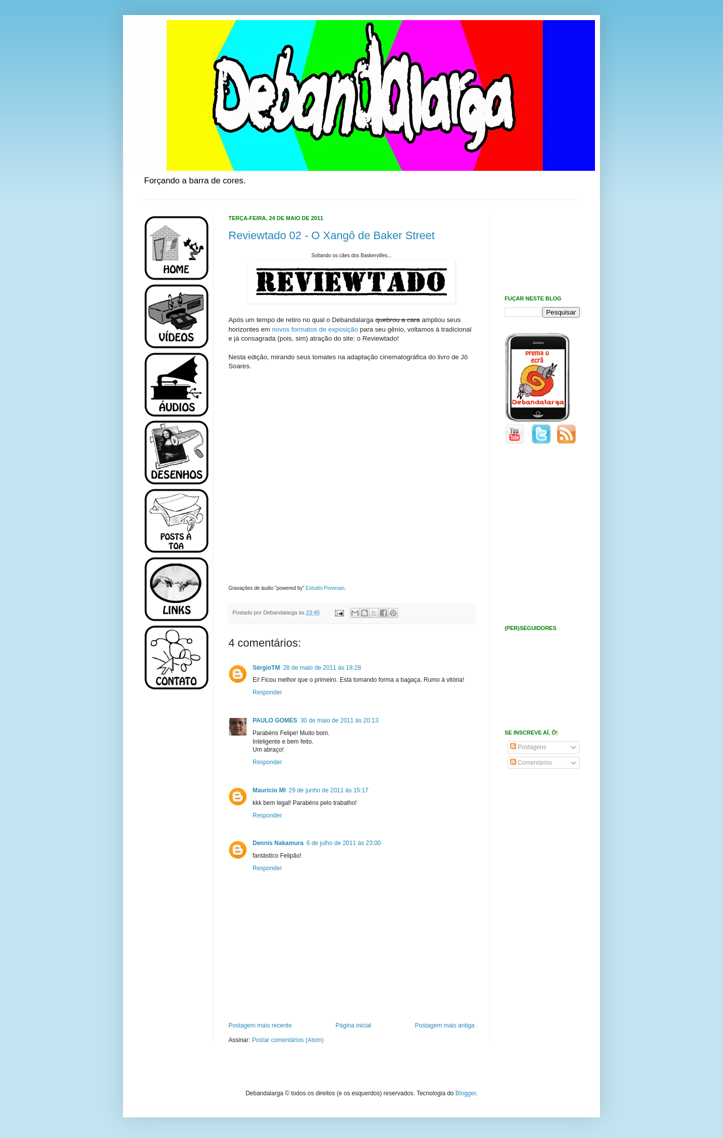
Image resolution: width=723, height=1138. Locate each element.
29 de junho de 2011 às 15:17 (329, 790)
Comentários (531, 762)
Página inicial (353, 1025)
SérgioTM (266, 667)
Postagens (528, 747)
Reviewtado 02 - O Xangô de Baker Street (331, 235)
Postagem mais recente (260, 1025)
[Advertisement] (173, 858)
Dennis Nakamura (278, 843)
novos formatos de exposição (315, 329)
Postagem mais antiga (444, 1025)
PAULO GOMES (275, 720)
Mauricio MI (269, 790)
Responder (267, 692)
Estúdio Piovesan (325, 588)
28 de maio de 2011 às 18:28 (322, 667)
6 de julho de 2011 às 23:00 (343, 843)
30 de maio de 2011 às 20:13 (339, 720)
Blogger (465, 1093)
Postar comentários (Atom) (288, 1040)
